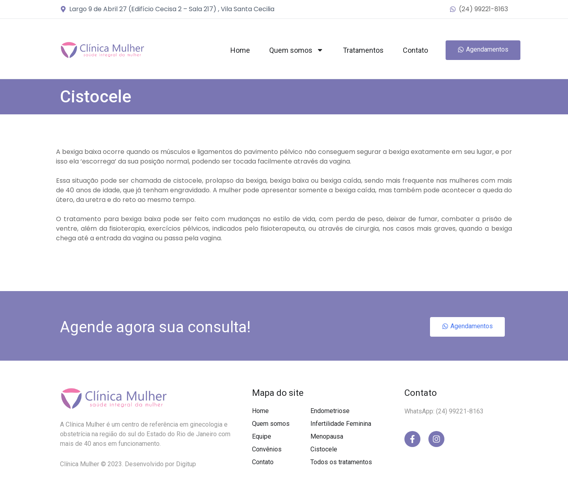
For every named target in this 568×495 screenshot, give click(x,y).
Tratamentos (363, 50)
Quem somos (296, 50)
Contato (415, 50)
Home (240, 50)
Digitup (186, 464)
